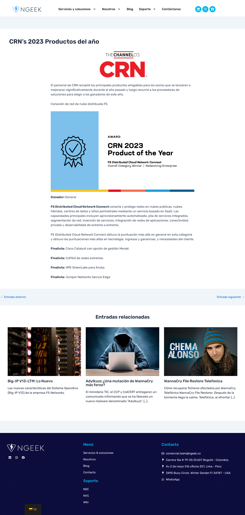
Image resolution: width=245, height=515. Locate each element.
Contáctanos (168, 9)
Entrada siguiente (230, 297)
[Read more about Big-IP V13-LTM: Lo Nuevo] (44, 351)
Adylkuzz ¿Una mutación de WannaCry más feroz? (120, 383)
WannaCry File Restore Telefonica (194, 381)
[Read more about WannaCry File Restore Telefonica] (200, 351)
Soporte (145, 9)
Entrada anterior (14, 297)
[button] (79, 9)
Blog (129, 9)
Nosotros (111, 9)
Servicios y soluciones (79, 9)
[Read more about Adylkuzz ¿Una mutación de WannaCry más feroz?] (122, 351)
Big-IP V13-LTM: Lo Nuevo (31, 381)
